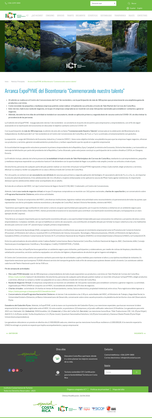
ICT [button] (27, 15)
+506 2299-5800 (127, 355)
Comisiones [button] (50, 15)
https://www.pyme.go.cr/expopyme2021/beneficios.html (31, 291)
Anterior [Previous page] (12, 333)
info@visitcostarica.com (130, 357)
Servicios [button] (60, 15)
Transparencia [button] (120, 15)
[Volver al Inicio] (15, 15)
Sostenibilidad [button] (106, 15)
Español (132, 8)
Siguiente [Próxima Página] (140, 333)
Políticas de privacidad (99, 389)
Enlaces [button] (132, 15)
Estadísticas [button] (93, 15)
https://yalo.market (17, 277)
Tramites (70, 15)
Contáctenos (142, 15)
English (139, 8)
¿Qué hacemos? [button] (37, 15)
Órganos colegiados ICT (77, 389)
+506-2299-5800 (12, 3)
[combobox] (136, 3)
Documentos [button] (80, 15)
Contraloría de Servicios (103, 3)
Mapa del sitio (118, 389)
